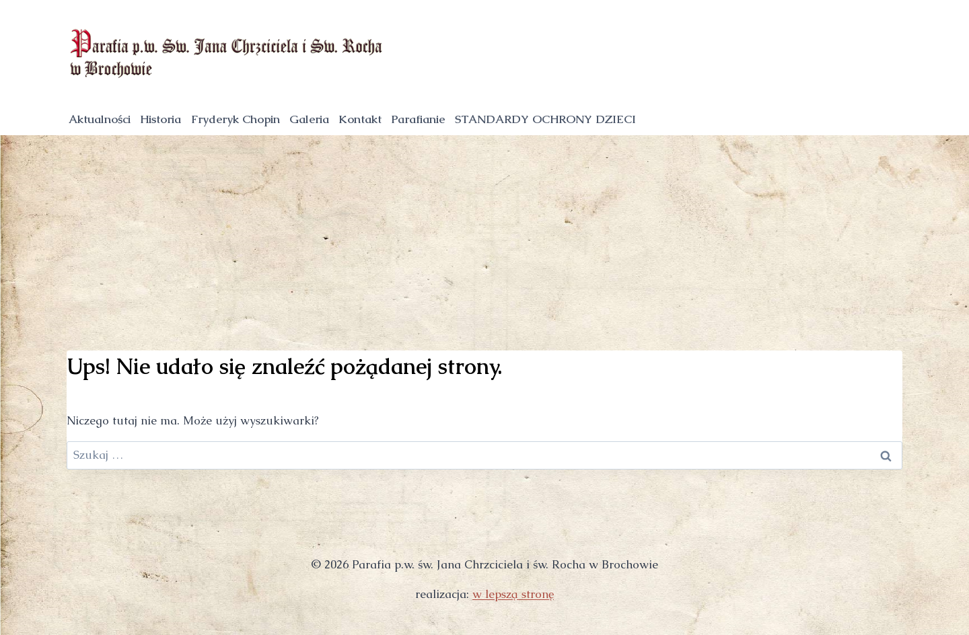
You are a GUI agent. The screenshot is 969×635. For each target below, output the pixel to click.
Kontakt (360, 119)
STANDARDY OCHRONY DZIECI (545, 119)
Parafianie (418, 119)
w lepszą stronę (513, 594)
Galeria (309, 119)
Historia (160, 119)
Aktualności (100, 119)
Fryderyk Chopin (235, 119)
